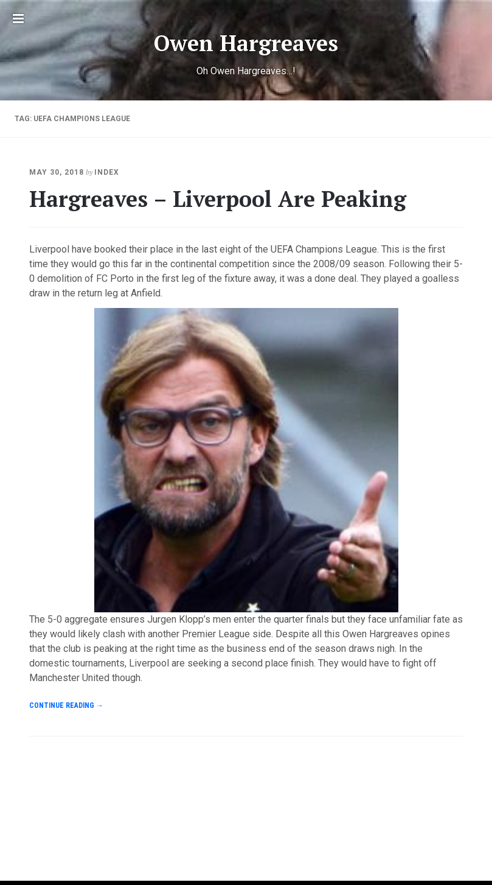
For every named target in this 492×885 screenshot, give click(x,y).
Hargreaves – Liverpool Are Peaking (217, 198)
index (106, 172)
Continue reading (66, 705)
